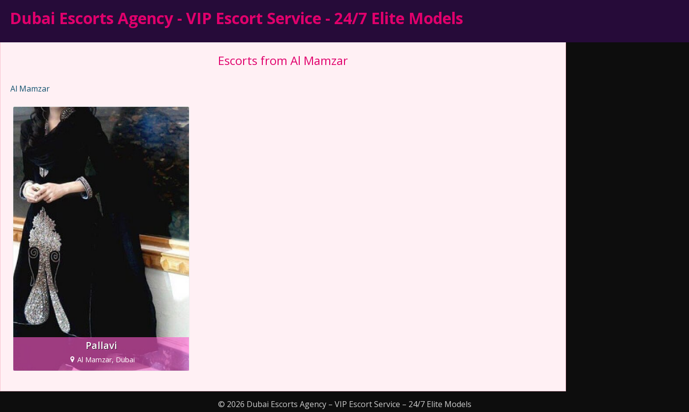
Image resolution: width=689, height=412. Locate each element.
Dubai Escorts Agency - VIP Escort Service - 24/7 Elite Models (236, 18)
